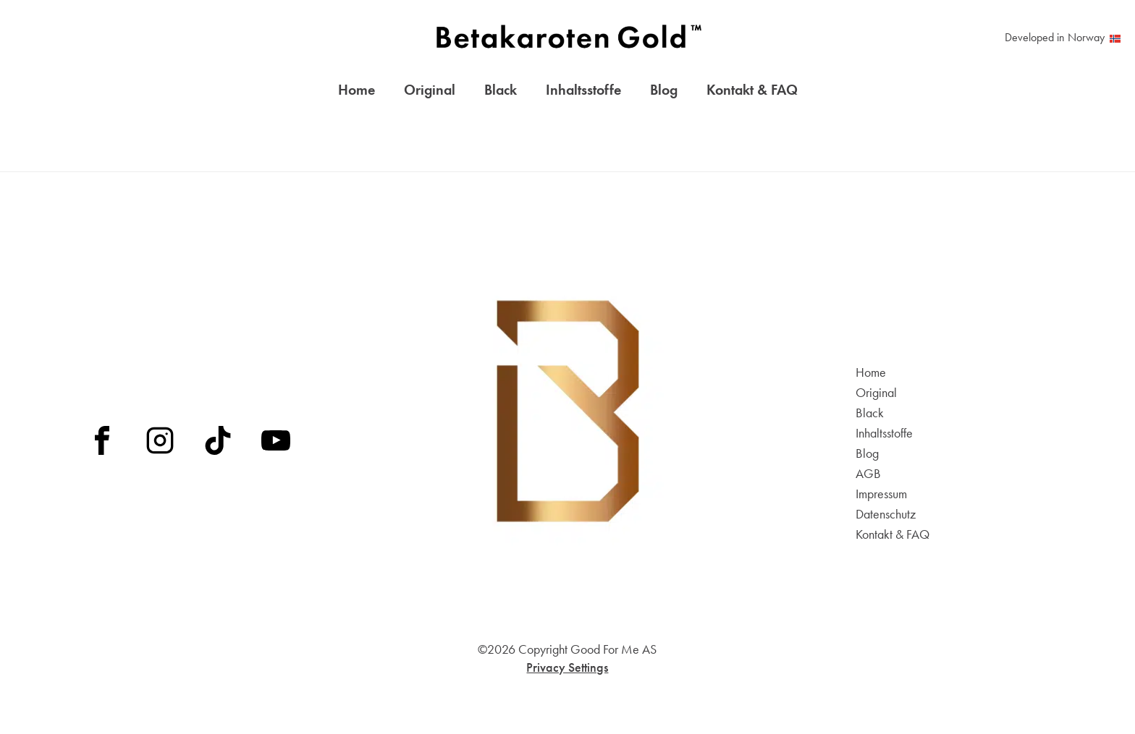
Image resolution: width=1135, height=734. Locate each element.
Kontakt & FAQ (752, 92)
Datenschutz (886, 514)
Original (429, 92)
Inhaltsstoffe (583, 92)
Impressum (881, 493)
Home (356, 92)
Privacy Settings (567, 667)
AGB (868, 473)
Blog (664, 92)
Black (500, 92)
